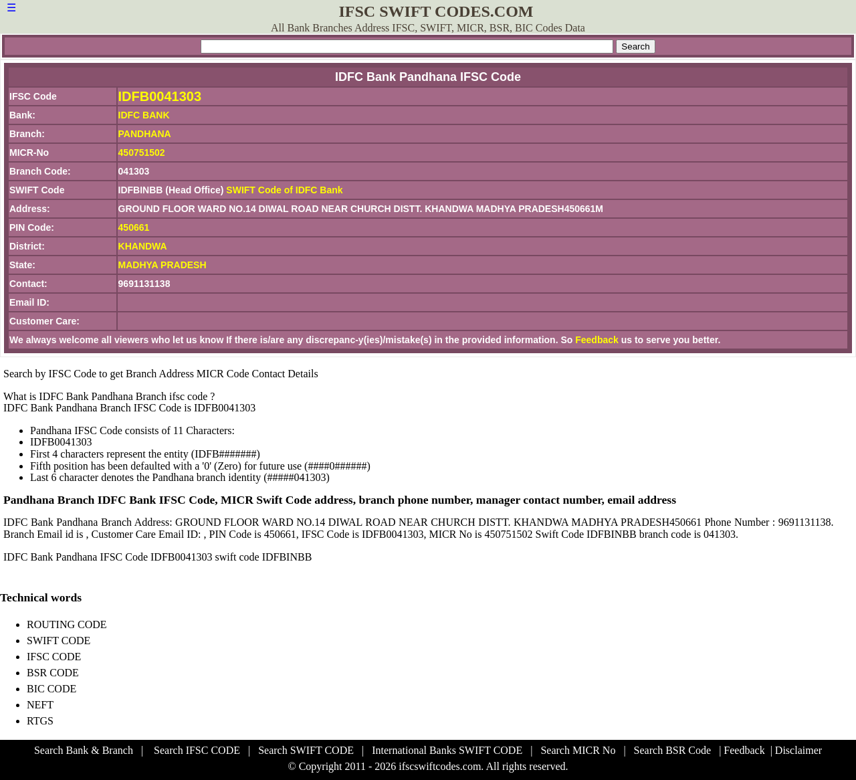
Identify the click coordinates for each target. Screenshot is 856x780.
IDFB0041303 (160, 96)
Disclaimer (798, 750)
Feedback (597, 339)
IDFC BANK (144, 115)
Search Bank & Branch (83, 750)
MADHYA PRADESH (162, 265)
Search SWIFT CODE (306, 750)
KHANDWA (142, 246)
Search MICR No (577, 750)
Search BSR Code (673, 750)
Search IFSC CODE (197, 750)
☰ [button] (11, 7)
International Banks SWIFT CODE (447, 750)
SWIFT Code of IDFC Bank (284, 190)
